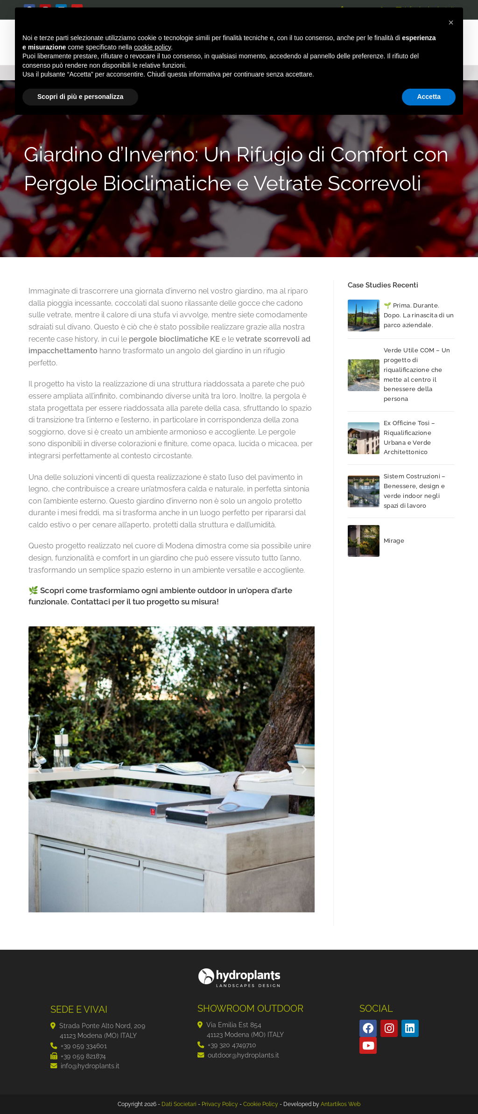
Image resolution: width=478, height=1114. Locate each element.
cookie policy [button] (152, 47)
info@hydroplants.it (90, 1066)
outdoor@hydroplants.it (243, 1055)
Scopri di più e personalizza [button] (80, 96)
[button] (39, 769)
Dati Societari (179, 1104)
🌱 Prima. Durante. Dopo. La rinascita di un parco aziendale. (419, 315)
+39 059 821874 (83, 1056)
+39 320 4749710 (232, 1045)
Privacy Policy (220, 1104)
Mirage (394, 540)
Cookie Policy (260, 1104)
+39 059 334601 (84, 1046)
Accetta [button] (429, 96)
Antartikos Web (340, 1104)
